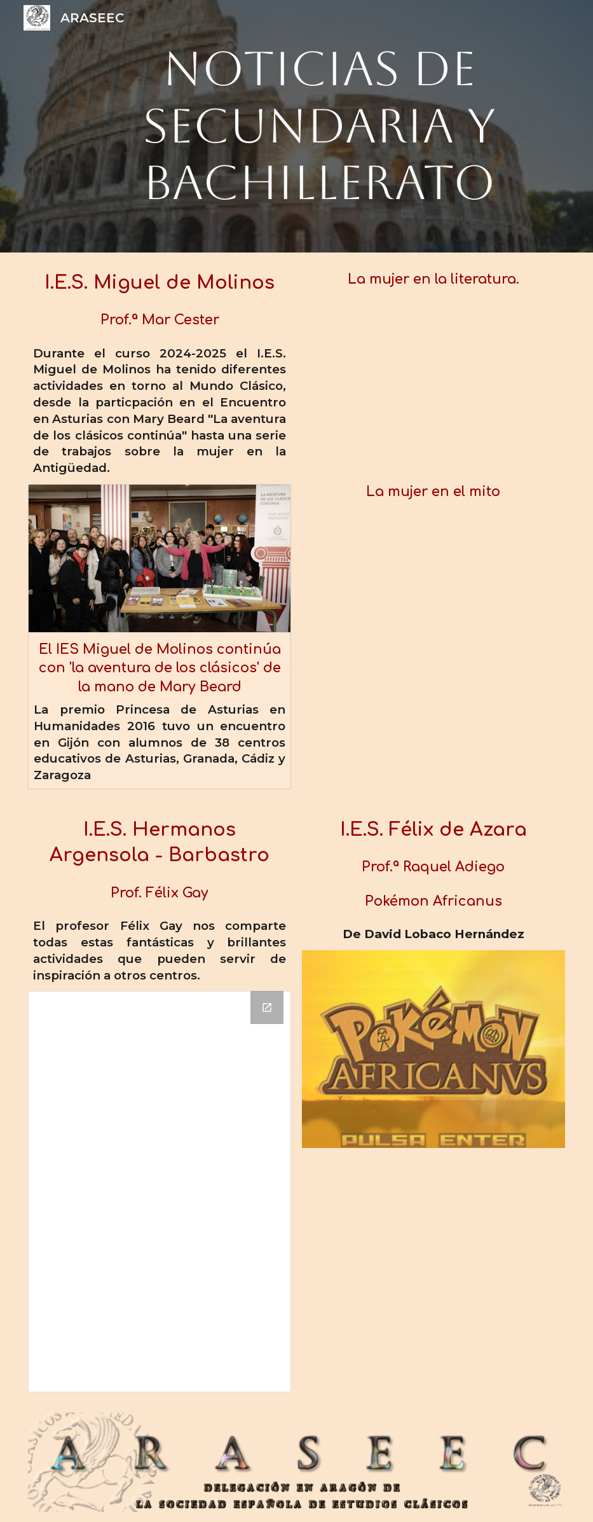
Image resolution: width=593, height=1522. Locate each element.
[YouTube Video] (433, 385)
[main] (319, 126)
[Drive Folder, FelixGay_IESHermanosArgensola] (159, 1191)
